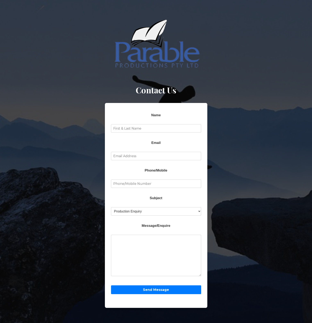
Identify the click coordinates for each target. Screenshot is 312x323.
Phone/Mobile (156, 166)
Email (156, 139)
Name (156, 111)
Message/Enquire (156, 222)
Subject (156, 194)
